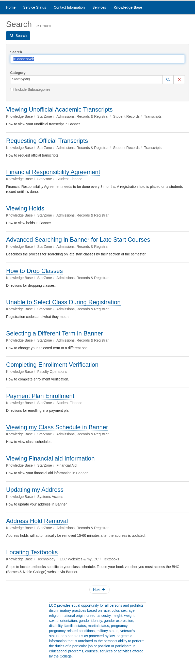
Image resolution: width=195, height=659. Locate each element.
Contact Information (69, 7)
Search (16, 52)
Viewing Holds (25, 208)
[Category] (35, 79)
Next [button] (99, 590)
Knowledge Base (127, 7)
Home (10, 7)
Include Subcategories (30, 89)
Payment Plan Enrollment (40, 395)
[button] (168, 79)
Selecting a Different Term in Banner (54, 333)
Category (18, 73)
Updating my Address (34, 489)
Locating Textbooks (32, 552)
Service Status (34, 7)
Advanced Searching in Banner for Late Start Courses (78, 239)
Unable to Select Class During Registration (63, 302)
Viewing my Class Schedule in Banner (57, 427)
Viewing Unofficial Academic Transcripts (59, 109)
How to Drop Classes (34, 270)
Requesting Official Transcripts (47, 140)
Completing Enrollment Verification (52, 364)
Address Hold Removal (37, 520)
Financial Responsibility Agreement (53, 171)
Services (99, 7)
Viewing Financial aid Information (50, 458)
